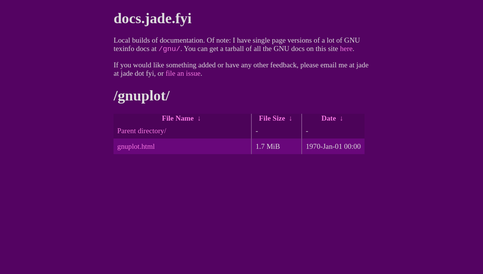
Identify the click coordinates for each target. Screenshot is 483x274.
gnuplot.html (136, 148)
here (346, 50)
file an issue (183, 75)
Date (328, 120)
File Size (272, 120)
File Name (178, 120)
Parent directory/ (141, 132)
